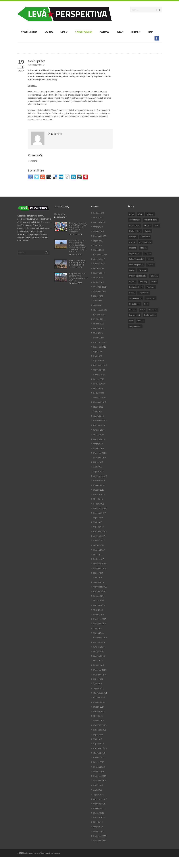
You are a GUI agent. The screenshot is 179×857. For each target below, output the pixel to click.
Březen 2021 (99, 328)
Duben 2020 (98, 379)
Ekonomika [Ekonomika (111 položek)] (145, 237)
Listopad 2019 (99, 402)
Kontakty (135, 31)
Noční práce (36, 61)
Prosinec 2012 (99, 776)
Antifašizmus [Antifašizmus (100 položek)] (134, 220)
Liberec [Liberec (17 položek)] (150, 265)
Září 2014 (97, 684)
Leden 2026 (98, 213)
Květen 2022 (99, 264)
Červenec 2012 (100, 799)
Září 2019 (97, 411)
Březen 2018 (99, 494)
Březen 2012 (99, 817)
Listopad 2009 (99, 841)
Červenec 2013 (100, 748)
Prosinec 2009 (99, 836)
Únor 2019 (98, 444)
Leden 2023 (98, 231)
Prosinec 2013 (99, 725)
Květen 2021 (99, 319)
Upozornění (59, 214)
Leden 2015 (98, 665)
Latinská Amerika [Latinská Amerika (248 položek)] (136, 259)
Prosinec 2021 (99, 287)
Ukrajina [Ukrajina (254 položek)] (132, 310)
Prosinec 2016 (99, 564)
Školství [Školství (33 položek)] (140, 321)
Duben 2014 (98, 707)
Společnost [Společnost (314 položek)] (150, 298)
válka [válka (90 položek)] (142, 310)
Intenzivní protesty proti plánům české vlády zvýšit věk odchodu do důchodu (78, 227)
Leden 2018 (98, 504)
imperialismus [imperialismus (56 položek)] (135, 253)
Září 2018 (97, 467)
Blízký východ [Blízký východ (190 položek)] (135, 231)
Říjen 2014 (98, 679)
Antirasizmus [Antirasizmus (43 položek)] (134, 225)
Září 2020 (97, 356)
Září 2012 (97, 790)
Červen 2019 (99, 425)
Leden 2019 (98, 448)
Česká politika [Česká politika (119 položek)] (150, 315)
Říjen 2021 (98, 296)
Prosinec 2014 (99, 670)
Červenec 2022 (100, 254)
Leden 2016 (98, 614)
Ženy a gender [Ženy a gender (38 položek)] (135, 326)
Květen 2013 (99, 757)
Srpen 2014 (98, 688)
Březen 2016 (99, 605)
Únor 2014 (98, 716)
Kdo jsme (48, 31)
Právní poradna (83, 32)
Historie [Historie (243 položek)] (143, 248)
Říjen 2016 (98, 573)
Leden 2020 (98, 393)
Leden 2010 (98, 831)
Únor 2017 (98, 554)
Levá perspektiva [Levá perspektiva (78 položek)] (136, 265)
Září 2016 (97, 577)
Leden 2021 (98, 337)
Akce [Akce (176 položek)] (140, 214)
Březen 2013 (99, 767)
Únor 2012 (98, 822)
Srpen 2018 (98, 471)
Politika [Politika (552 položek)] (132, 282)
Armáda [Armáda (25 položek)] (147, 225)
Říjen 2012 (98, 785)
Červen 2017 (99, 536)
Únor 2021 (98, 333)
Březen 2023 (99, 222)
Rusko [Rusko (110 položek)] (132, 293)
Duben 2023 (98, 218)
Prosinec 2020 (99, 342)
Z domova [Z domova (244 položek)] (153, 310)
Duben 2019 (98, 434)
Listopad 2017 (99, 513)
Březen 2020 (99, 384)
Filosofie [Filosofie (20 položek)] (132, 248)
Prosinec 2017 (99, 508)
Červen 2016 (99, 591)
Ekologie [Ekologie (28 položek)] (132, 237)
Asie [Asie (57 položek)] (156, 225)
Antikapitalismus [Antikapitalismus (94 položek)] (150, 220)
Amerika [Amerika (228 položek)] (150, 214)
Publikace (104, 31)
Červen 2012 (99, 804)
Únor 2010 (98, 827)
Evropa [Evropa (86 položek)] (132, 242)
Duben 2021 (98, 324)
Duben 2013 (98, 762)
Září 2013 (97, 739)
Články (64, 31)
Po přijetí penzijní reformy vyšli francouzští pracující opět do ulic (78, 277)
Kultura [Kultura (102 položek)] (148, 253)
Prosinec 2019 (99, 397)
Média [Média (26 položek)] (131, 270)
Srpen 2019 (98, 416)
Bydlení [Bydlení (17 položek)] (148, 231)
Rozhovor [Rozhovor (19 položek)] (151, 287)
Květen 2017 (99, 541)
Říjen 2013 (98, 734)
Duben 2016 (98, 600)
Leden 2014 (98, 721)
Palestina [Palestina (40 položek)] (154, 276)
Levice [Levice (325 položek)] (150, 259)
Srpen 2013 (98, 744)
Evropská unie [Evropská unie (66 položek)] (145, 242)
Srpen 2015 (98, 633)
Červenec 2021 (100, 310)
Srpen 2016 (98, 582)
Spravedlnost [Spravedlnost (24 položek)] (134, 304)
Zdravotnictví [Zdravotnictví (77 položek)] (134, 315)
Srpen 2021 (98, 305)
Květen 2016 (99, 596)
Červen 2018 (99, 481)
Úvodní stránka (29, 31)
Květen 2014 (99, 702)
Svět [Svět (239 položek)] (146, 304)
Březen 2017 (99, 550)
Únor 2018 (98, 499)
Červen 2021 (99, 314)
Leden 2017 (98, 559)
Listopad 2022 (99, 236)
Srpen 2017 (98, 527)
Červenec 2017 (100, 531)
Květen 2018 (99, 485)
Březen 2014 (99, 711)
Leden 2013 (98, 771)
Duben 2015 (98, 651)
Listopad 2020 (99, 347)
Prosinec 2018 (99, 453)
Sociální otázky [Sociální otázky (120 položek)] (135, 298)
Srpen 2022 (98, 250)
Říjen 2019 (98, 407)
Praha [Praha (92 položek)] (153, 282)
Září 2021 (97, 300)
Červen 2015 (99, 642)
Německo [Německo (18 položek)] (142, 270)
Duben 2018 (98, 490)
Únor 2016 (98, 610)
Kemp (150, 31)
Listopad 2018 (99, 457)
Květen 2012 (99, 808)
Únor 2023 (98, 227)
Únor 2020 (98, 388)
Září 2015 (97, 628)
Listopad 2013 (99, 730)
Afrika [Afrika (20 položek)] (131, 214)
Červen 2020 (99, 370)
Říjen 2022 (98, 241)
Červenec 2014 (100, 693)
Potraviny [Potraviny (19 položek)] (143, 282)
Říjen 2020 (98, 351)
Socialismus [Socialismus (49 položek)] (144, 293)
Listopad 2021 (99, 291)
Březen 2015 (99, 656)
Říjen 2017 (98, 517)
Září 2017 (97, 522)
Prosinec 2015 (99, 619)
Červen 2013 (99, 753)
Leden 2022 (98, 282)
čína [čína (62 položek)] (131, 321)
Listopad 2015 (99, 624)
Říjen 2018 (98, 462)
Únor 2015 (98, 660)
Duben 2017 (98, 545)
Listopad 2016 (99, 568)
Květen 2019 (99, 430)
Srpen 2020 (98, 361)
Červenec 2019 (100, 421)
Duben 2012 (98, 813)
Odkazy (120, 31)
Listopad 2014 (99, 674)
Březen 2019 (99, 439)
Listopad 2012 (99, 781)
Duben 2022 (98, 268)
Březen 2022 (99, 273)
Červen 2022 (99, 259)
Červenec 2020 (100, 365)
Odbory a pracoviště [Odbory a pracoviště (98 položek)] (137, 276)
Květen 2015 (99, 647)
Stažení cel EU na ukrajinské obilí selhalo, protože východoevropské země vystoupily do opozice (78, 246)
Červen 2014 (99, 697)
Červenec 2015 (100, 638)
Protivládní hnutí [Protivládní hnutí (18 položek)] (136, 287)
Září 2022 (97, 245)
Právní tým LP (39, 65)
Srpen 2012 (98, 794)
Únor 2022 (98, 278)
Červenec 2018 (100, 476)
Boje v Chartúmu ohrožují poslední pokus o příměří (77, 262)
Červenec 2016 (100, 587)
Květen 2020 (99, 374)
